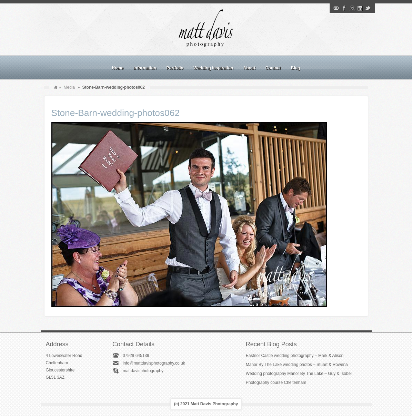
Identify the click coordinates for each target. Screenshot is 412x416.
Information (144, 68)
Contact (273, 68)
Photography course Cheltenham (276, 382)
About (249, 68)
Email (336, 8)
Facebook (344, 8)
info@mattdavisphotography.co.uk (154, 363)
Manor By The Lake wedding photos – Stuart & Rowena (297, 364)
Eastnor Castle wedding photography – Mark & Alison (295, 355)
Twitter (367, 8)
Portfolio (175, 68)
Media (69, 87)
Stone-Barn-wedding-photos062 (115, 113)
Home (117, 68)
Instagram (352, 8)
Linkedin (359, 8)
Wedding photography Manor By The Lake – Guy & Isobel (299, 373)
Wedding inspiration (213, 68)
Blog (295, 68)
